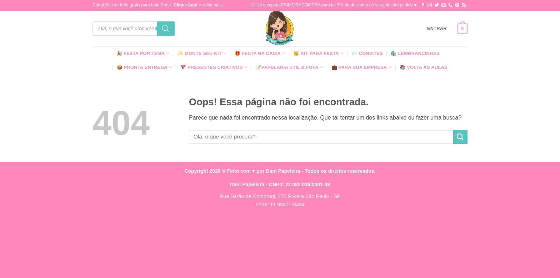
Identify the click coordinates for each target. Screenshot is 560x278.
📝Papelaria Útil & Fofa (289, 67)
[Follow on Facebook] (423, 5)
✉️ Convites (367, 53)
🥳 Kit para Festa (318, 53)
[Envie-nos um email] (443, 5)
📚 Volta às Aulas (423, 67)
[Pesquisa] (166, 28)
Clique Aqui (185, 4)
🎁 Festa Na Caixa (260, 53)
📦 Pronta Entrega (144, 67)
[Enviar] (460, 137)
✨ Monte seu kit (202, 53)
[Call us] (450, 5)
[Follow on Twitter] (437, 5)
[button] (437, 28)
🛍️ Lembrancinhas (415, 53)
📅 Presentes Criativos (214, 67)
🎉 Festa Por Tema (143, 53)
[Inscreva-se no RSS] (464, 5)
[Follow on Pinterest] (457, 5)
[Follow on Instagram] (430, 5)
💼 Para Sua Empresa (361, 67)
